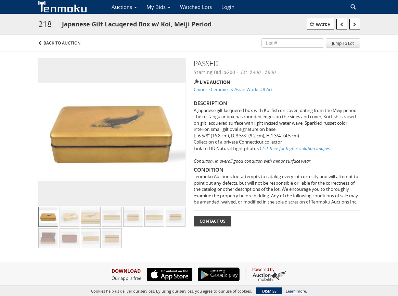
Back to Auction (61, 43)
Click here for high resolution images (295, 148)
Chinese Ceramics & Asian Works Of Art (233, 89)
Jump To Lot (343, 43)
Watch (323, 24)
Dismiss (269, 291)
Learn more (296, 291)
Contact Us (213, 221)
